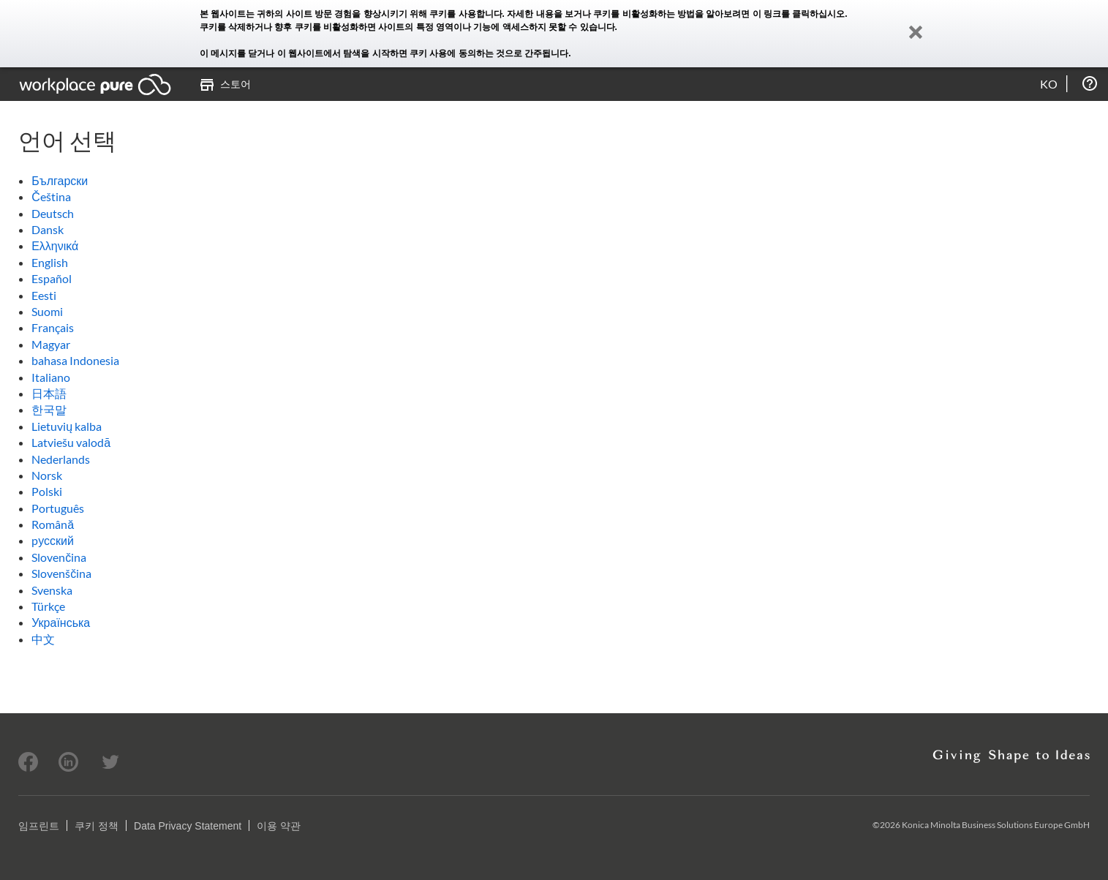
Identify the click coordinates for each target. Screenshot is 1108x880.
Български (59, 180)
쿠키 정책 (96, 826)
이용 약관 (279, 826)
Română (52, 524)
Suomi (47, 311)
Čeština (51, 196)
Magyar (50, 344)
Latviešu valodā (70, 442)
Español (51, 278)
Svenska (51, 590)
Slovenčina (58, 557)
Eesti (43, 295)
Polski (46, 491)
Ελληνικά (54, 245)
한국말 (49, 409)
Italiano (50, 377)
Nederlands (60, 459)
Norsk (46, 475)
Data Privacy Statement (187, 826)
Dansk (47, 229)
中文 (43, 639)
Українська (60, 622)
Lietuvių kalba (66, 426)
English (49, 262)
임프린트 (38, 826)
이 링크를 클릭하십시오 (799, 14)
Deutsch (52, 213)
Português (57, 508)
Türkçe (48, 606)
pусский (52, 540)
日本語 (49, 393)
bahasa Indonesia (75, 360)
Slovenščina (61, 573)
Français (52, 327)
